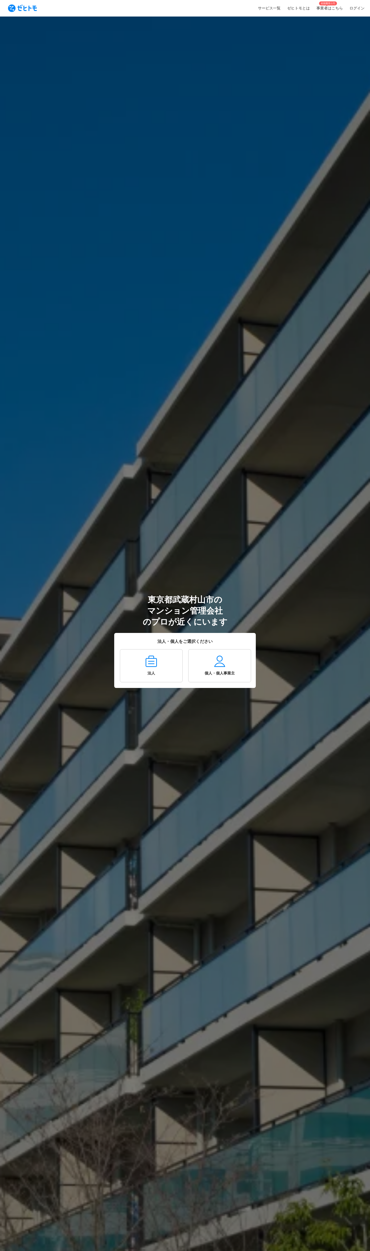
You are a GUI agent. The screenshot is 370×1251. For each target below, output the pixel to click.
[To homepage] (22, 8)
